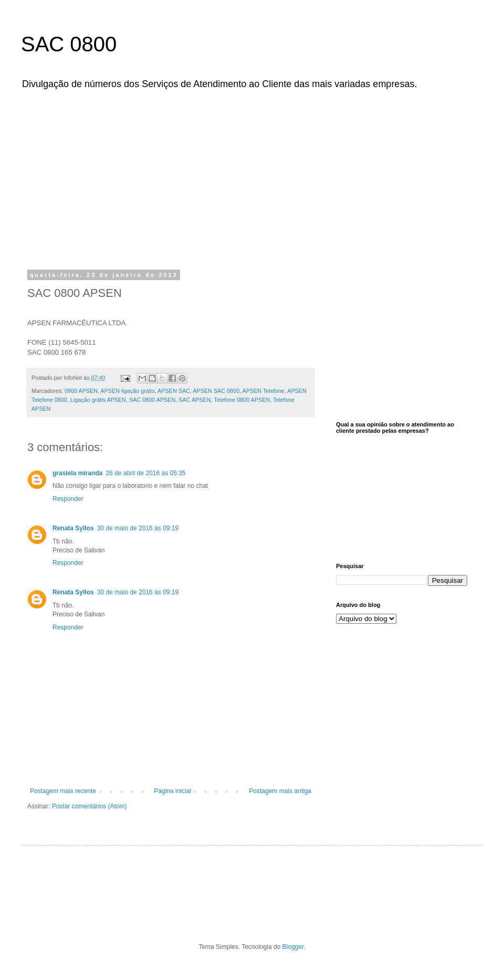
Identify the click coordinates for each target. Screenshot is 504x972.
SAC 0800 (69, 44)
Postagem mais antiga (280, 791)
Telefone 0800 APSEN (242, 400)
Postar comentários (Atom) (89, 806)
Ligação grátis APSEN (98, 400)
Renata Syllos (73, 528)
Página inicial (172, 791)
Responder (67, 499)
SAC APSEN (194, 400)
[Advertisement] (261, 177)
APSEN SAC (174, 391)
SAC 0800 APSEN (152, 400)
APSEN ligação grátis (127, 391)
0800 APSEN (81, 391)
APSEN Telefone (264, 391)
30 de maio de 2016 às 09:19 (137, 528)
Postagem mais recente (63, 791)
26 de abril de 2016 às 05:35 (145, 473)
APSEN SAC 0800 (216, 391)
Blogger (293, 946)
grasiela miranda (77, 473)
